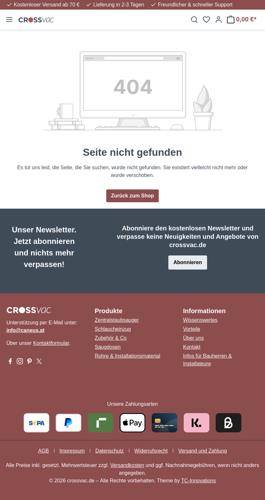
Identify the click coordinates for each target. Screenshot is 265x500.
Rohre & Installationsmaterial (127, 356)
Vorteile (191, 329)
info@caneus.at (25, 330)
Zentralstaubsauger (117, 320)
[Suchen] (194, 19)
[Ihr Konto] (219, 19)
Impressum (72, 451)
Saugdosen (108, 347)
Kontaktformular (51, 343)
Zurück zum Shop (132, 195)
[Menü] (9, 19)
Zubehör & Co (111, 338)
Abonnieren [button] (187, 262)
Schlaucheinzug (113, 329)
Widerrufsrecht (151, 451)
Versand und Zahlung (202, 451)
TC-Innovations (198, 480)
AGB (43, 451)
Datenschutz (109, 451)
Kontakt (191, 347)
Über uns (193, 338)
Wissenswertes (200, 320)
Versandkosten (127, 465)
